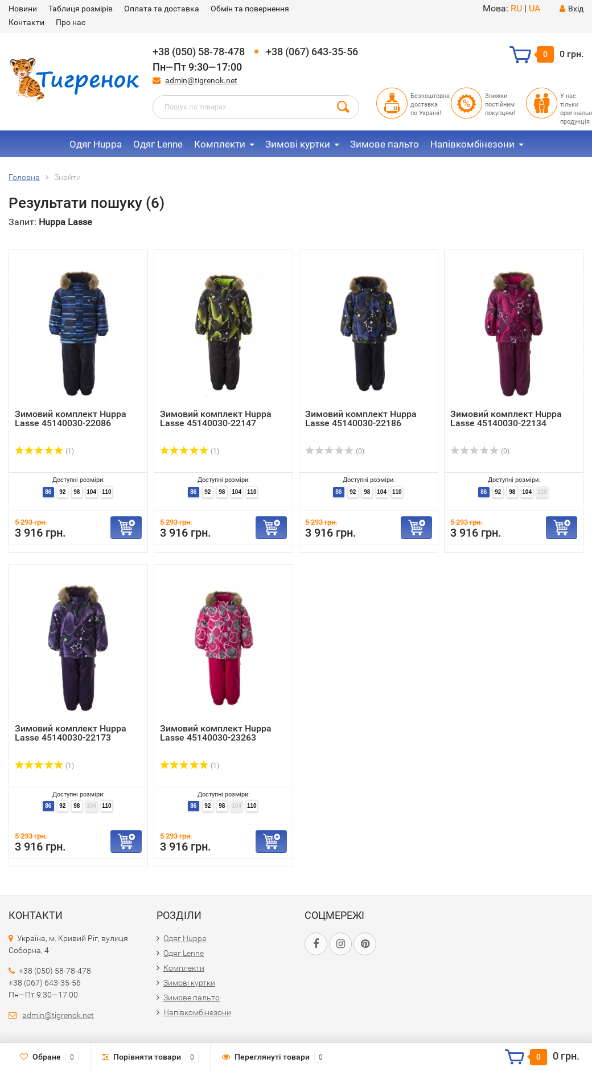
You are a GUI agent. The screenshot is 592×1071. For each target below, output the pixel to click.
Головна (24, 177)
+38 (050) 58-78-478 (199, 52)
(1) (44, 451)
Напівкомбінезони (472, 144)
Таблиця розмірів (80, 8)
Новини (23, 8)
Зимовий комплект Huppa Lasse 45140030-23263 (216, 733)
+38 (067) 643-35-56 (312, 52)
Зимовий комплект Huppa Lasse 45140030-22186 (361, 418)
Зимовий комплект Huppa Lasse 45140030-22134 (506, 418)
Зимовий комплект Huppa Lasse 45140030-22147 (216, 418)
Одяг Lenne (158, 144)
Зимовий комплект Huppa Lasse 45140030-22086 (70, 418)
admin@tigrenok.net (201, 80)
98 (76, 492)
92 (62, 492)
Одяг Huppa (95, 144)
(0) (334, 451)
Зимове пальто (384, 144)
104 (91, 492)
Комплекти (219, 144)
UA (534, 8)
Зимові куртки (297, 144)
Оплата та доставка (161, 8)
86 (48, 492)
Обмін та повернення (250, 8)
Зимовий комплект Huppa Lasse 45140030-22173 (70, 733)
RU (516, 8)
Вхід (571, 8)
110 (107, 492)
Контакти (26, 22)
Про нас (70, 22)
